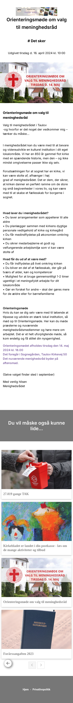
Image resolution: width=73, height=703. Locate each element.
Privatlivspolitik (41, 689)
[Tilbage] (8, 663)
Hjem (26, 689)
